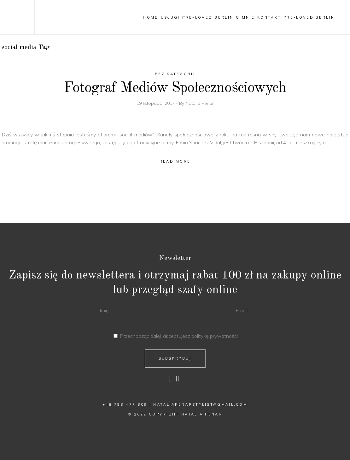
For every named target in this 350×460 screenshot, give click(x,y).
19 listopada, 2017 (156, 103)
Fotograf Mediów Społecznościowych (175, 88)
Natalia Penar (199, 103)
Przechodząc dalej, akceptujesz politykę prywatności (179, 336)
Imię (104, 310)
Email (242, 310)
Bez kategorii (175, 74)
